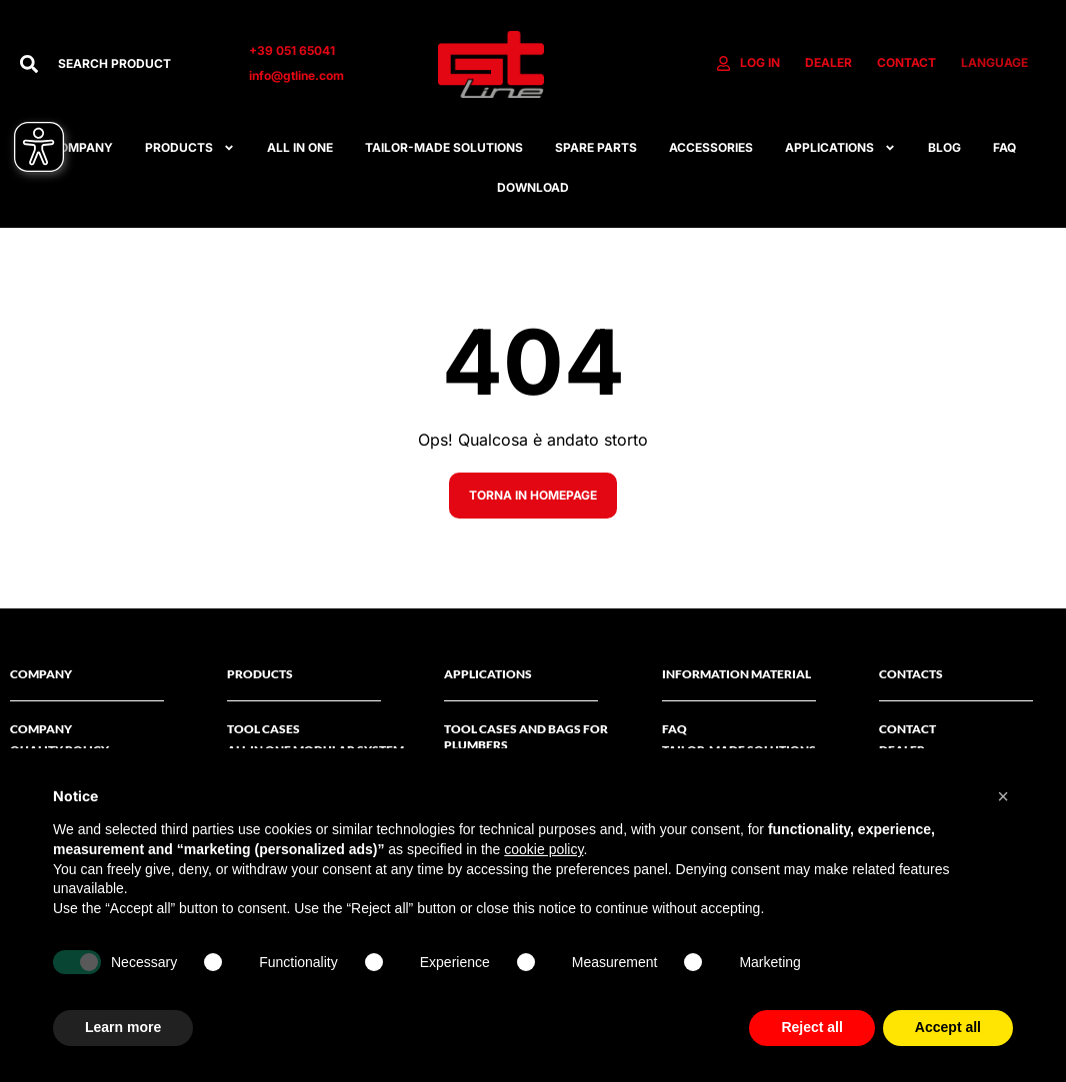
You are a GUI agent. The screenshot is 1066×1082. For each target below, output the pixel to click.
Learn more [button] (123, 1027)
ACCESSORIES (711, 147)
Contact (907, 728)
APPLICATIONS (840, 148)
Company (41, 728)
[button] (1003, 796)
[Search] (29, 64)
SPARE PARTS (596, 147)
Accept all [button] (948, 1027)
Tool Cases (263, 728)
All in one (300, 147)
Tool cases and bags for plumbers (526, 736)
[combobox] (133, 64)
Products (190, 148)
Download (533, 187)
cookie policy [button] (543, 849)
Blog (944, 147)
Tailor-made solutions (444, 147)
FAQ (1004, 147)
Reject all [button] (811, 1027)
